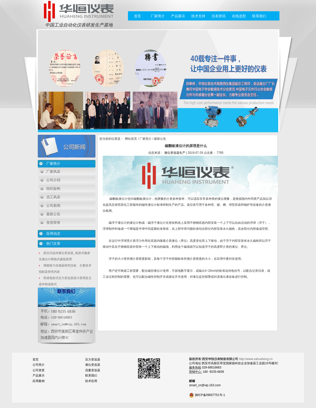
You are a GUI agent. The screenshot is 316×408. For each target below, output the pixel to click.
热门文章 (53, 244)
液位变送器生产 (174, 152)
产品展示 (178, 16)
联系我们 (259, 16)
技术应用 (91, 381)
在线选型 (239, 16)
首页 (137, 16)
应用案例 (39, 381)
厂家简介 (158, 16)
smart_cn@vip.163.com (205, 385)
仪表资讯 (219, 16)
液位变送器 (92, 364)
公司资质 (39, 370)
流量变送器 (92, 370)
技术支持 (198, 16)
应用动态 (53, 234)
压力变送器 (92, 359)
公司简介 (39, 364)
